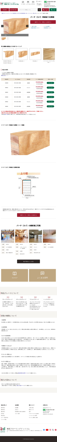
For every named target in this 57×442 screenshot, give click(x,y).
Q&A (30, 411)
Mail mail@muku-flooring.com (49, 5)
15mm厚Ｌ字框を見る (7, 62)
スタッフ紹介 (17, 413)
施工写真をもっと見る (28, 261)
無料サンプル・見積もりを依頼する (43, 22)
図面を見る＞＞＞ (4, 75)
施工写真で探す (13, 9)
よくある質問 (46, 26)
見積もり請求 (50, 82)
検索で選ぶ (3, 407)
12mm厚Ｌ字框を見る (7, 61)
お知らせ (16, 409)
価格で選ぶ (3, 411)
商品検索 (5, 9)
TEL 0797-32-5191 (47, 3)
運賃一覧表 (6, 114)
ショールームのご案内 (33, 415)
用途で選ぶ (3, 415)
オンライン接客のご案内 (33, 417)
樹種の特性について (35, 28)
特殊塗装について (47, 28)
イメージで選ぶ (4, 419)
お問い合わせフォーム (47, 407)
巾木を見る (35, 61)
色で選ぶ (2, 413)
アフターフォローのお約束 (34, 413)
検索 (39, 9)
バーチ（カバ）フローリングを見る (48, 61)
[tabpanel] (14, 26)
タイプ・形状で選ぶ (4, 417)
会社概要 (16, 407)
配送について (31, 409)
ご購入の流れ (34, 26)
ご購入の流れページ (20, 385)
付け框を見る (21, 61)
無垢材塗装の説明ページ (23, 373)
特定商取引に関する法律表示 (20, 411)
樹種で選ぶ (3, 409)
